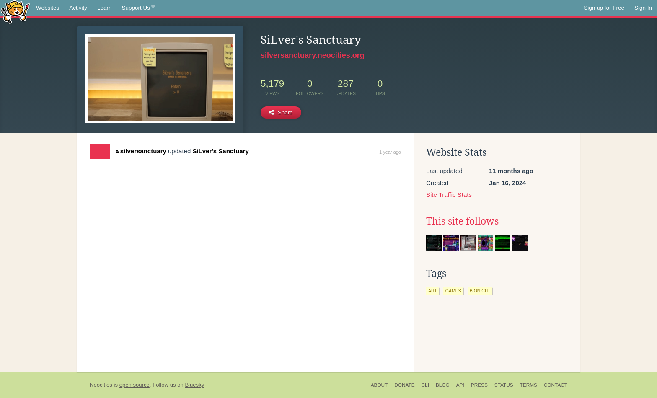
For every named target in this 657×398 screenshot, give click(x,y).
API (460, 385)
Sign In (643, 8)
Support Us (138, 8)
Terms (528, 385)
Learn (104, 8)
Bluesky (194, 385)
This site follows (462, 221)
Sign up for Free (604, 8)
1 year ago (390, 152)
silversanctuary (141, 151)
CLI (425, 385)
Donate (404, 385)
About (379, 385)
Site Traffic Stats (449, 194)
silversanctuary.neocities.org (313, 55)
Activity (78, 8)
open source (134, 385)
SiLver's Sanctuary (220, 151)
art (432, 290)
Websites (47, 8)
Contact (555, 385)
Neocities (101, 385)
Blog (443, 385)
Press (479, 385)
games (453, 290)
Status (503, 385)
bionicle (480, 290)
